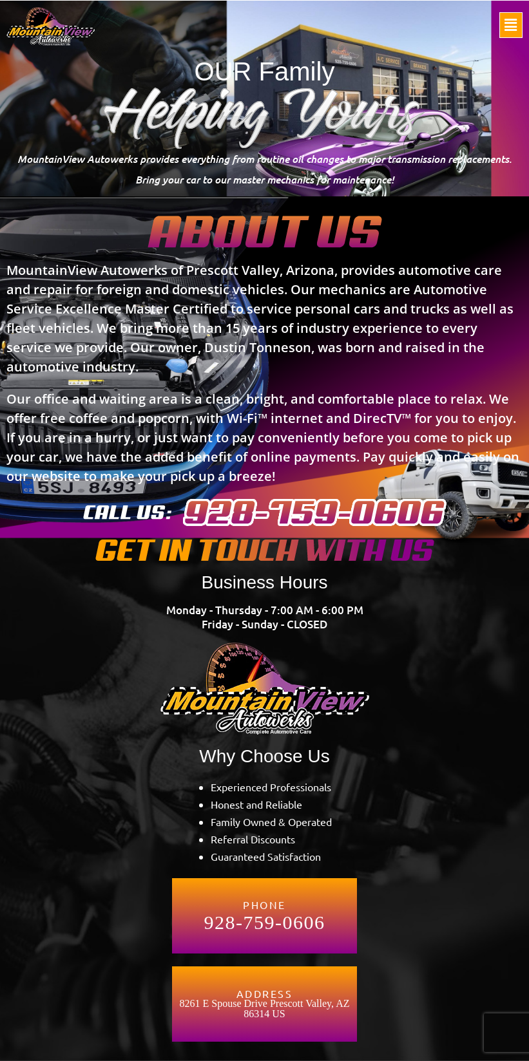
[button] (511, 25)
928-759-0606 (264, 922)
